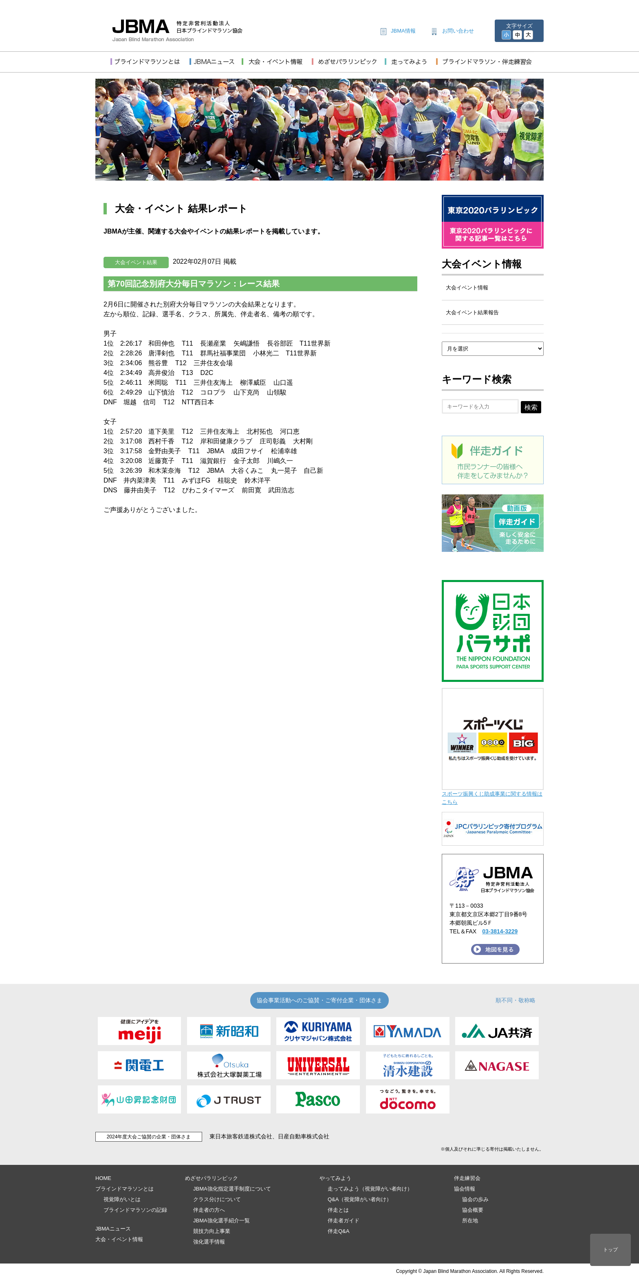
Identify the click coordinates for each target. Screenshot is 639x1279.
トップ (610, 1250)
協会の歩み (475, 1199)
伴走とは (338, 1210)
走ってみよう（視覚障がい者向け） (370, 1189)
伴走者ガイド (343, 1220)
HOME (103, 1178)
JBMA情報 (403, 31)
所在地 (470, 1220)
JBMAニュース (113, 1229)
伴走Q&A (338, 1231)
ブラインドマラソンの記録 (135, 1210)
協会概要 (472, 1210)
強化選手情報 (209, 1242)
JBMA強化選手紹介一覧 (221, 1220)
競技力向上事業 (211, 1231)
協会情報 (464, 1189)
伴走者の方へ (209, 1210)
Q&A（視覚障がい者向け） (360, 1199)
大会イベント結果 (136, 262)
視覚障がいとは (122, 1199)
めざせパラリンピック (211, 1178)
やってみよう (335, 1178)
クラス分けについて (217, 1199)
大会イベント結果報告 (472, 312)
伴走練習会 (467, 1178)
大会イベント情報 (482, 263)
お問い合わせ (458, 31)
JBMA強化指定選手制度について (232, 1189)
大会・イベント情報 (119, 1239)
